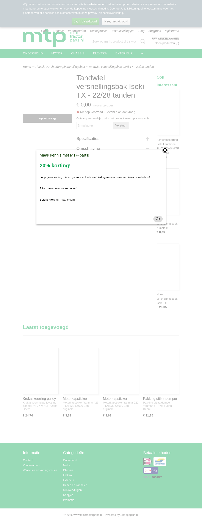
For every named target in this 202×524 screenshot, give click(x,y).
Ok (158, 219)
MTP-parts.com (65, 199)
